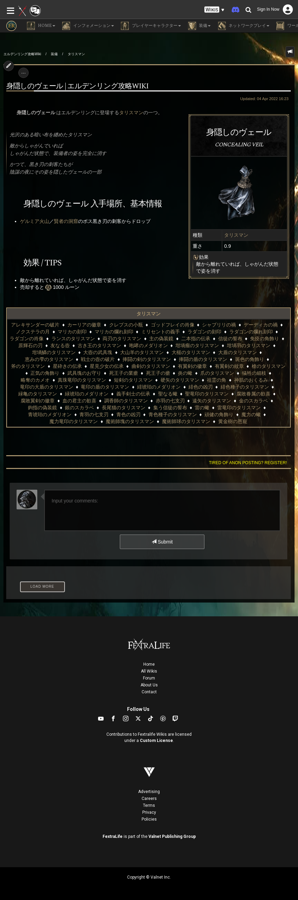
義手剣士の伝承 (133, 394)
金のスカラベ (253, 400)
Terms (149, 805)
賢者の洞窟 (66, 221)
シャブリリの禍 (219, 324)
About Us (149, 685)
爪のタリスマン (217, 373)
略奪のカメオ (35, 380)
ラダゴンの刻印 (204, 331)
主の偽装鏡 (161, 338)
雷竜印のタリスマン (239, 407)
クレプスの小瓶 (126, 324)
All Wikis (149, 671)
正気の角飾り (44, 373)
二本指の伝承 (195, 338)
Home (149, 664)
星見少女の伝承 (107, 366)
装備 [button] (199, 26)
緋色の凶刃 (201, 387)
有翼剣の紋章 (229, 366)
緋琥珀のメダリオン (159, 387)
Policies (149, 819)
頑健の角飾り (218, 414)
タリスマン (76, 54)
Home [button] (41, 26)
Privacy (149, 812)
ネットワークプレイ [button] (243, 26)
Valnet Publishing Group (172, 836)
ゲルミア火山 (34, 221)
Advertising (149, 791)
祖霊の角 (216, 380)
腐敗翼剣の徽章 (38, 400)
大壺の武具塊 (97, 352)
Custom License (156, 740)
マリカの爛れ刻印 (114, 331)
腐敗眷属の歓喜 (253, 394)
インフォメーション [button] (88, 26)
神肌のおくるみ (251, 380)
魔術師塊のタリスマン (130, 421)
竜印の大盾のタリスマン (46, 387)
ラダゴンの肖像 (27, 338)
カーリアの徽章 (84, 324)
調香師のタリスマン (126, 400)
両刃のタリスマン (122, 338)
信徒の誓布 (230, 338)
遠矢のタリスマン (211, 400)
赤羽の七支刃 (170, 400)
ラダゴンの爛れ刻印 (251, 331)
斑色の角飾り (249, 359)
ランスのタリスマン (73, 338)
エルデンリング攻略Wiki (22, 54)
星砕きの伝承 (67, 366)
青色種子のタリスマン (172, 414)
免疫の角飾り (264, 338)
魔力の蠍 (251, 414)
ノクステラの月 (33, 331)
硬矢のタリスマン (180, 380)
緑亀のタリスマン (37, 394)
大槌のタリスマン (191, 352)
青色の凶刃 (128, 414)
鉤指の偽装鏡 (42, 407)
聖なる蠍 (167, 394)
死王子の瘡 (158, 373)
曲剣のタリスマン (151, 366)
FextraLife (113, 836)
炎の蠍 (185, 373)
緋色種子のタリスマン (245, 387)
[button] (214, 10)
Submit (162, 542)
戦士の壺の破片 (98, 359)
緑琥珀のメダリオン (86, 394)
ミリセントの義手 (160, 331)
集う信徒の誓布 (170, 407)
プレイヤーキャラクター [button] (151, 26)
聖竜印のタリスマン (207, 394)
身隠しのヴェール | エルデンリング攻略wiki (77, 86)
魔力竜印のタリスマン (73, 421)
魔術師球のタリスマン (186, 421)
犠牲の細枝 (254, 373)
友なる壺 (60, 345)
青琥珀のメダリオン (49, 414)
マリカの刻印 (72, 331)
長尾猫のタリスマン (123, 407)
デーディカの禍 (261, 324)
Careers (149, 798)
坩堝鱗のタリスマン (54, 352)
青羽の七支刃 (93, 414)
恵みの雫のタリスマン (49, 359)
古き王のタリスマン (99, 345)
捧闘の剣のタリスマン (147, 359)
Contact (149, 691)
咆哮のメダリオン (148, 345)
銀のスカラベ (79, 407)
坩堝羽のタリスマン (248, 345)
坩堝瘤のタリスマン (197, 345)
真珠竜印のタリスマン (82, 380)
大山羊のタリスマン (142, 352)
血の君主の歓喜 (79, 400)
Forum (149, 678)
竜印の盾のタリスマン (105, 387)
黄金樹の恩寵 (232, 421)
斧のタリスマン (28, 366)
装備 (54, 54)
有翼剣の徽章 (192, 366)
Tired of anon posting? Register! (248, 462)
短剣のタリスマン (133, 380)
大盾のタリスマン (237, 352)
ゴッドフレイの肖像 (172, 324)
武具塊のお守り (84, 373)
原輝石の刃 (30, 345)
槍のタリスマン (269, 366)
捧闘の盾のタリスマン (203, 359)
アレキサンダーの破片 (35, 324)
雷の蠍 (202, 407)
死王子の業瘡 (123, 373)
